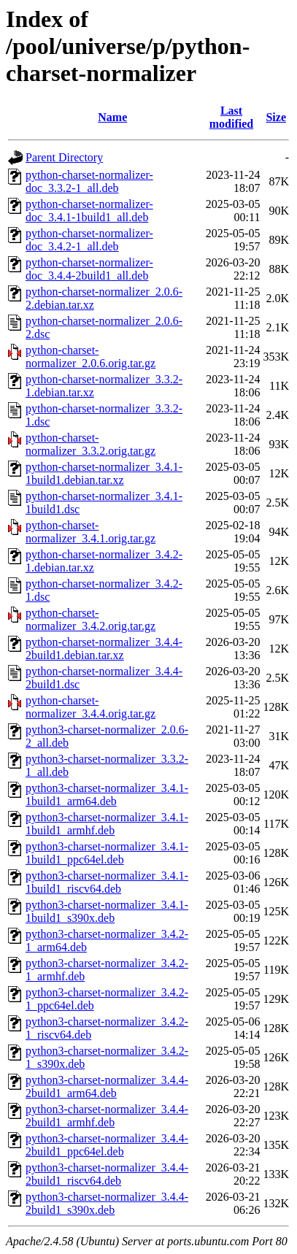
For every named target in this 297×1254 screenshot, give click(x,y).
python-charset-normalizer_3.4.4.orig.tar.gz (90, 707)
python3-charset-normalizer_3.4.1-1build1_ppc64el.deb (107, 853)
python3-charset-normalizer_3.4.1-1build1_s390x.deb (107, 911)
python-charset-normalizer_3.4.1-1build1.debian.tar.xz (104, 473)
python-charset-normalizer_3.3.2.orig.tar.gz (90, 444)
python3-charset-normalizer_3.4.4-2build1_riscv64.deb (107, 1174)
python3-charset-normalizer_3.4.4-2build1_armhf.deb (107, 1115)
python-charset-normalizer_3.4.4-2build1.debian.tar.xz (104, 648)
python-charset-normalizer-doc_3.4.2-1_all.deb (89, 240)
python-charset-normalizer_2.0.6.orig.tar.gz (90, 356)
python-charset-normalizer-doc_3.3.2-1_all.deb (89, 181)
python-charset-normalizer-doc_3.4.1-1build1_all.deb (89, 210)
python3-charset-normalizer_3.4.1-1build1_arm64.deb (107, 794)
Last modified (231, 117)
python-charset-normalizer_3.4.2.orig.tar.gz (90, 619)
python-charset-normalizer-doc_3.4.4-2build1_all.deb (89, 269)
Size (276, 117)
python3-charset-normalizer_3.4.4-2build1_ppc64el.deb (107, 1145)
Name (112, 117)
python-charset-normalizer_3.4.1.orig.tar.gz (90, 532)
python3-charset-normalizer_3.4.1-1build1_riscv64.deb (107, 882)
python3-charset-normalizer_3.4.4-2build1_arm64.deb (107, 1086)
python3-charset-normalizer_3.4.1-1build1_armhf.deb (107, 823)
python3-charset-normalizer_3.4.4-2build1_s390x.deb (107, 1203)
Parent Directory (64, 157)
